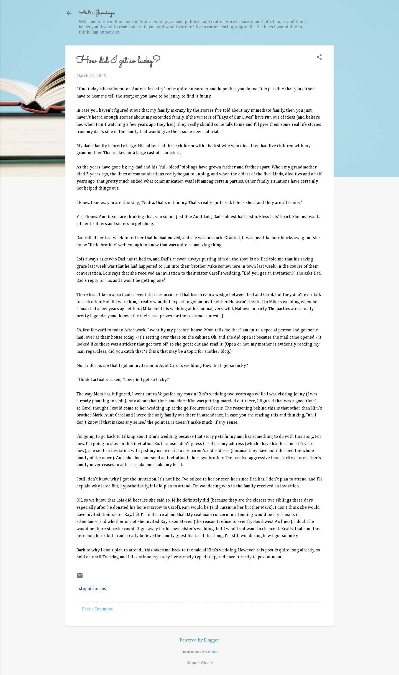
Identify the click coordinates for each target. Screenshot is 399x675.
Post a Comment (97, 609)
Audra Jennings (96, 13)
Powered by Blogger (199, 640)
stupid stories (92, 589)
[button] (319, 58)
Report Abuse (199, 663)
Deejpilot (211, 651)
